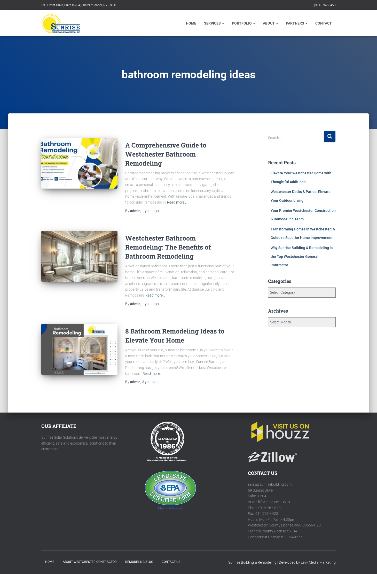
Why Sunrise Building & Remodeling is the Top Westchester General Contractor (302, 256)
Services (214, 23)
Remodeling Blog (139, 562)
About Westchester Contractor (90, 562)
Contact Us (171, 562)
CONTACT (323, 23)
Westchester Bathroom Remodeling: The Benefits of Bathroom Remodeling (168, 247)
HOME (49, 562)
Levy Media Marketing (318, 562)
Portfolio (243, 23)
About (270, 23)
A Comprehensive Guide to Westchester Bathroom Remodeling (165, 154)
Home (191, 23)
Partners (297, 23)
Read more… (177, 202)
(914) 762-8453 (325, 5)
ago (150, 211)
